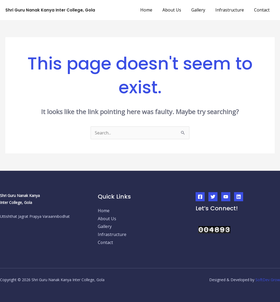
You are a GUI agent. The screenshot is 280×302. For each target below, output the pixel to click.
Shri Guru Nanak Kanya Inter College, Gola (50, 8)
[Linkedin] (238, 193)
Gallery (202, 8)
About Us (177, 8)
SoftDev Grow (267, 275)
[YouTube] (225, 193)
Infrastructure (232, 8)
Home (153, 8)
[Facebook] (200, 193)
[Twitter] (212, 193)
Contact (262, 8)
